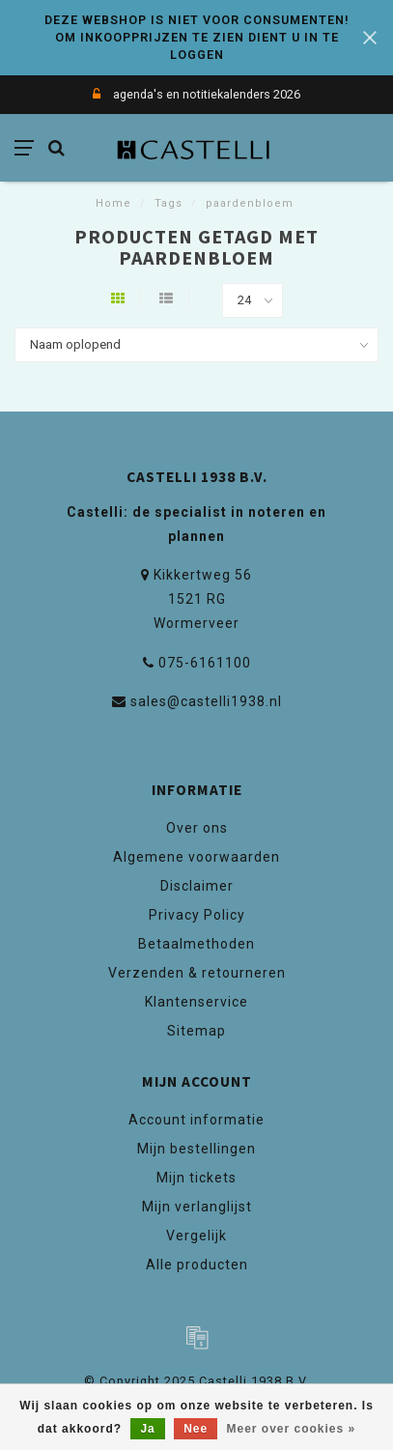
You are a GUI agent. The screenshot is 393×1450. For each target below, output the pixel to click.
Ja (147, 1429)
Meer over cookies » (291, 1429)
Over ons (197, 828)
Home (113, 203)
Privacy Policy (197, 915)
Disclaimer (197, 886)
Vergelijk (196, 1235)
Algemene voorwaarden (196, 857)
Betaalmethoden (196, 944)
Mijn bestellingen (196, 1148)
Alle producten (197, 1264)
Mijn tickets (196, 1177)
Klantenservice (196, 1001)
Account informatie (196, 1119)
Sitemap (196, 1030)
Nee (195, 1429)
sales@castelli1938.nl (206, 701)
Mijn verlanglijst (197, 1206)
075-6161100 (204, 662)
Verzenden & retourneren (197, 973)
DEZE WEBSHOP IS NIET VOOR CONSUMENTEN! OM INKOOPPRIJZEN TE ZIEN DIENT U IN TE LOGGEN (197, 37)
